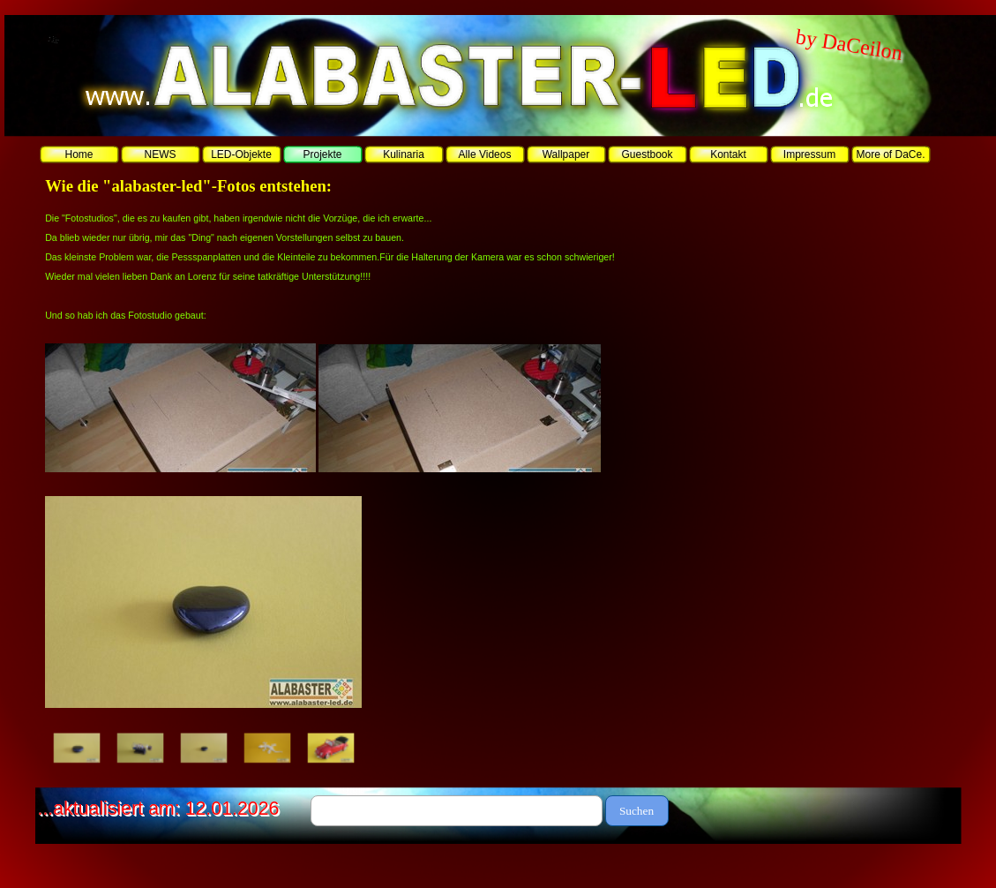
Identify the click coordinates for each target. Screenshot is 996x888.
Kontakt (728, 154)
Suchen (636, 810)
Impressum (809, 154)
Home (78, 154)
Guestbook (646, 154)
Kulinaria (403, 154)
